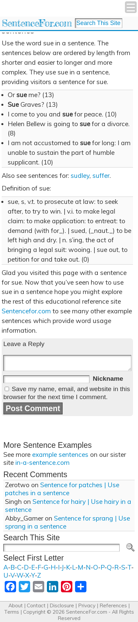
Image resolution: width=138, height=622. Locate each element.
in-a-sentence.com (42, 462)
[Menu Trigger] (131, 7)
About (15, 605)
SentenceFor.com (37, 23)
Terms (11, 612)
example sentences (60, 454)
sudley (80, 176)
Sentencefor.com (26, 311)
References (113, 605)
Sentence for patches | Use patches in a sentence (62, 489)
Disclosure (62, 605)
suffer (101, 176)
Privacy (86, 605)
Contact (36, 605)
